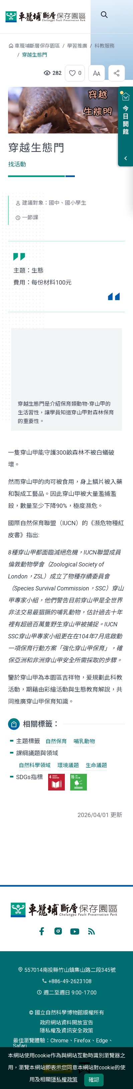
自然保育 (56, 741)
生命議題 (96, 765)
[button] (73, 73)
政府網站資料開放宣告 (66, 1022)
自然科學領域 (35, 765)
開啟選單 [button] (121, 14)
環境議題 (68, 765)
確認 (94, 1080)
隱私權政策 (64, 1079)
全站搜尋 (104, 14)
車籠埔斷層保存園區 (45, 16)
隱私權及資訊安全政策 (66, 1030)
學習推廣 (77, 46)
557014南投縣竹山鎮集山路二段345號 (67, 970)
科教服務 (105, 46)
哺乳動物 (84, 741)
